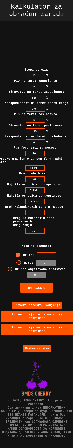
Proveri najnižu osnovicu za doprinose (37, 322)
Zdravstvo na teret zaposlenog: (36, 83)
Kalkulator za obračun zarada (36, 12)
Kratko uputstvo (37, 356)
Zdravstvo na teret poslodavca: (36, 118)
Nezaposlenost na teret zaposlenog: (36, 94)
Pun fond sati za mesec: (35, 142)
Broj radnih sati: (35, 170)
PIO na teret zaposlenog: (36, 71)
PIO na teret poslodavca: (36, 106)
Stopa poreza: (36, 59)
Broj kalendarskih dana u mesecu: (35, 206)
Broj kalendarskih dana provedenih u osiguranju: (33, 222)
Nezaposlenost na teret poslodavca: (36, 130)
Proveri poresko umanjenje (37, 310)
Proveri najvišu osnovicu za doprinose (37, 336)
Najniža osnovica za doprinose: (35, 182)
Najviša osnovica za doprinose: (35, 194)
